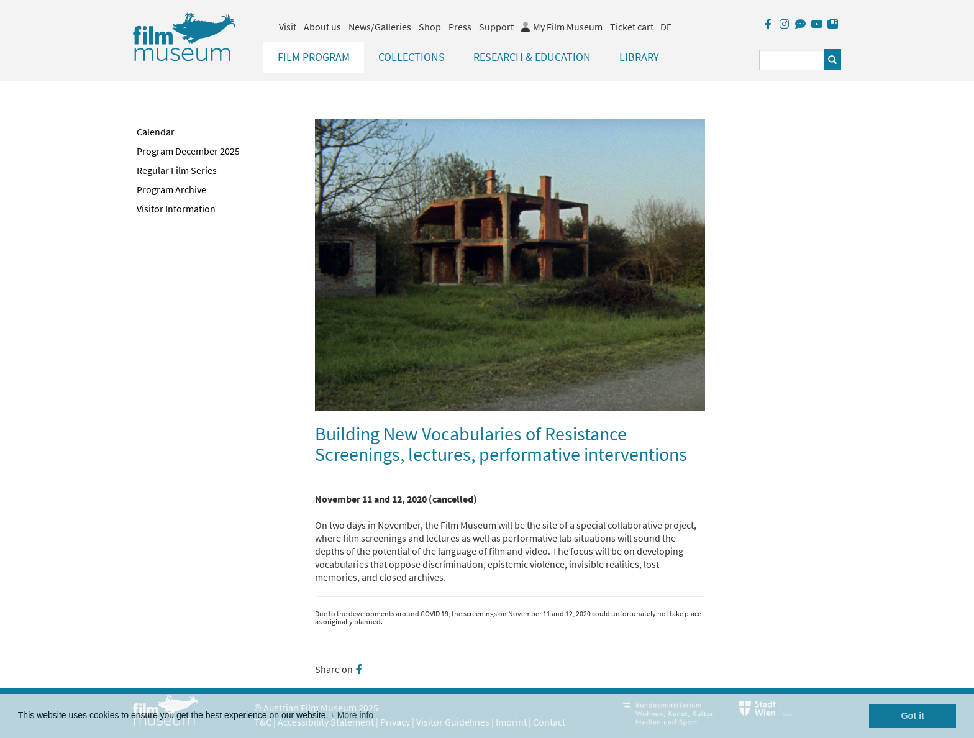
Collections (411, 57)
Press (459, 26)
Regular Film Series (177, 170)
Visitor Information (176, 209)
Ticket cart (631, 26)
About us (322, 26)
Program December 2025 (188, 151)
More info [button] (355, 715)
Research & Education (532, 57)
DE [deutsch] (665, 26)
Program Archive (171, 189)
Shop (430, 26)
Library (639, 57)
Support (496, 26)
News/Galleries (379, 26)
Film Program (314, 57)
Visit (287, 26)
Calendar (156, 131)
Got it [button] (912, 716)
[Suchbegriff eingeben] (791, 60)
